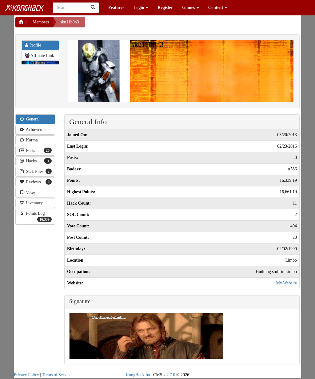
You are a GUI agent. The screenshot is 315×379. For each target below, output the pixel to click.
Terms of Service (56, 375)
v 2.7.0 (169, 375)
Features (116, 7)
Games (190, 7)
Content (217, 7)
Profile (33, 45)
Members (41, 22)
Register (165, 7)
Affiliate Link (39, 55)
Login (141, 7)
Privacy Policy (26, 375)
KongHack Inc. (139, 375)
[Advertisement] (134, 24)
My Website (286, 283)
